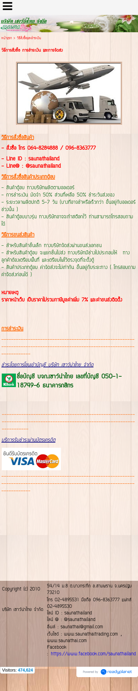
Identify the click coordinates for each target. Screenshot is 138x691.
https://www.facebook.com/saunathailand (93, 654)
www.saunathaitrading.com (91, 634)
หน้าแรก (6, 38)
